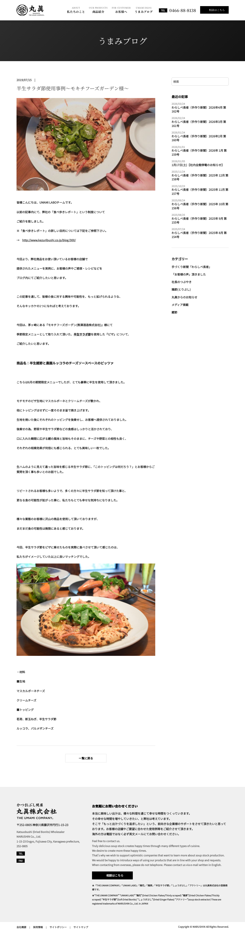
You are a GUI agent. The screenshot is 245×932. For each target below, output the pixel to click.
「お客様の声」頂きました (189, 274)
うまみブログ (144, 10)
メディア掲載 (180, 305)
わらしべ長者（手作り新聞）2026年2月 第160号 (200, 136)
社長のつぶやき (182, 282)
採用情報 (38, 927)
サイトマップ (80, 927)
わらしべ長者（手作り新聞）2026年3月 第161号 (200, 122)
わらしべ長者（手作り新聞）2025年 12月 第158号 (200, 175)
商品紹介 (98, 10)
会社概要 (21, 927)
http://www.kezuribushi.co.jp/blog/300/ (49, 240)
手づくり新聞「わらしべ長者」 (192, 267)
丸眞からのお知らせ (184, 297)
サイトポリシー (58, 927)
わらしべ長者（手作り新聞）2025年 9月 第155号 (200, 218)
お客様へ (121, 10)
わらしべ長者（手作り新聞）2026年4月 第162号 (200, 107)
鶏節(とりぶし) (181, 289)
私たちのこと (76, 10)
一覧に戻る (86, 758)
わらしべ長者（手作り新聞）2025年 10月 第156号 (200, 204)
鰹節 (174, 312)
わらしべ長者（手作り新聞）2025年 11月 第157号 (200, 190)
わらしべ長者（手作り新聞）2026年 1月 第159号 (200, 151)
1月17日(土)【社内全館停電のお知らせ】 (198, 163)
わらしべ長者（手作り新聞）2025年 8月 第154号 (200, 233)
